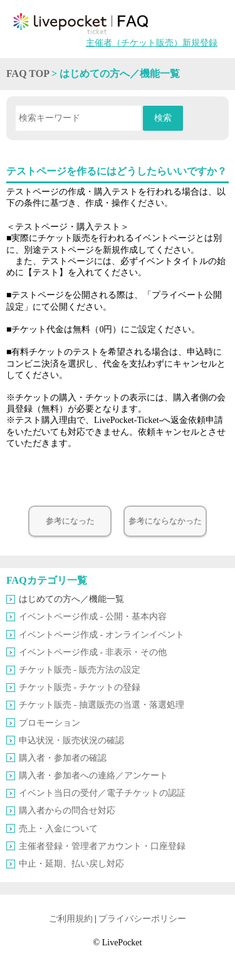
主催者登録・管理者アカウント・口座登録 (102, 846)
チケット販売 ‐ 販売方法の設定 (79, 669)
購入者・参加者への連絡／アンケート (93, 775)
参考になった (70, 521)
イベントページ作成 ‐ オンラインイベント (101, 634)
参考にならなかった (165, 521)
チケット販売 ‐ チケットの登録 (79, 687)
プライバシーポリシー (142, 918)
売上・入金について (58, 828)
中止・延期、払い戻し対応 (71, 863)
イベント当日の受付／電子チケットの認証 (102, 793)
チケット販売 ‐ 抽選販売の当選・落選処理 (101, 704)
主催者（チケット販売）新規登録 (151, 43)
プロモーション (49, 723)
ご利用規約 (71, 918)
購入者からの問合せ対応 (67, 810)
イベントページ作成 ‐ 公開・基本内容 (93, 616)
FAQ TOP (27, 73)
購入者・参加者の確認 (63, 758)
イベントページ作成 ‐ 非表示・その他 (93, 652)
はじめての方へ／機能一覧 (71, 599)
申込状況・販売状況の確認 (71, 740)
